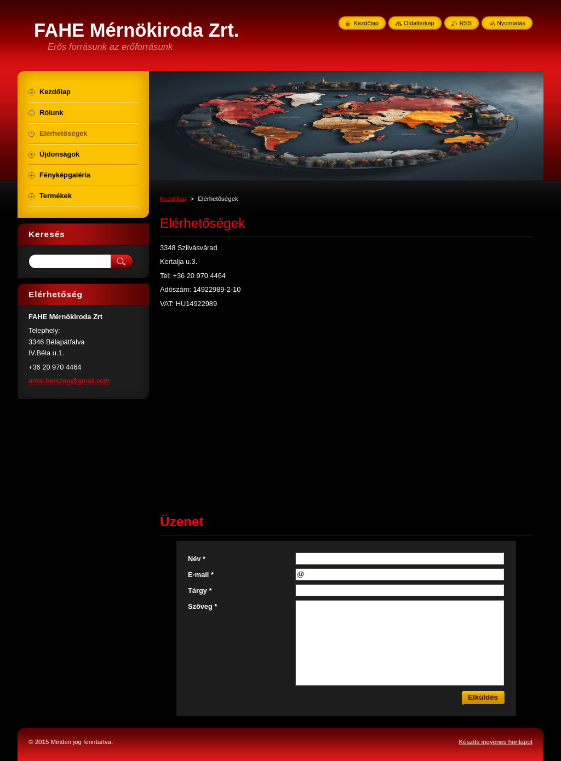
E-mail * (201, 574)
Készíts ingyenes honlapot (496, 742)
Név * (196, 559)
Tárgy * (199, 590)
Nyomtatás (511, 23)
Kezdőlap (173, 198)
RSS (466, 23)
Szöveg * (202, 606)
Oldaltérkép (419, 23)
